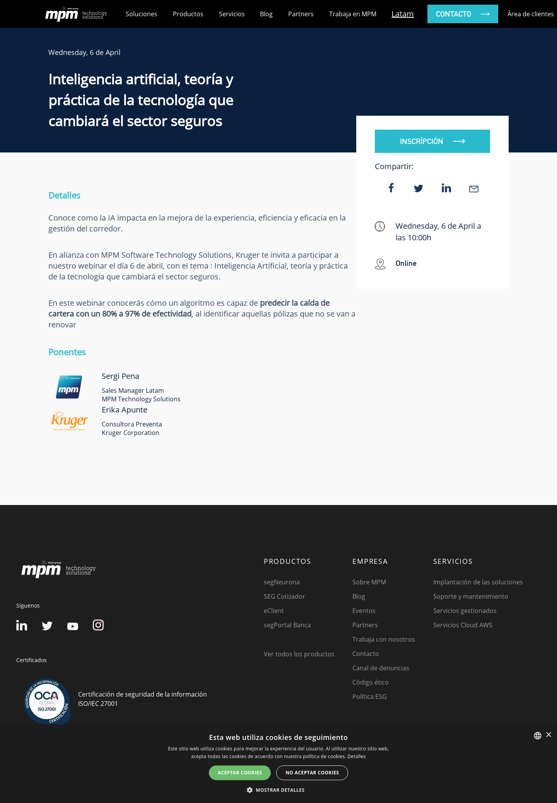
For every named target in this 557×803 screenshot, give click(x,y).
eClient (274, 610)
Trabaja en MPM (352, 14)
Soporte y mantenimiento (470, 596)
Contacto (365, 653)
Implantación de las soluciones (478, 582)
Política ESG (369, 696)
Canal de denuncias (380, 668)
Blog (266, 14)
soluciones (141, 14)
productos (188, 14)
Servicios (232, 14)
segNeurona (282, 582)
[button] (278, 790)
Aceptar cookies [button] (240, 772)
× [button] (548, 735)
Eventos (364, 610)
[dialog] (278, 764)
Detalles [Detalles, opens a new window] (356, 756)
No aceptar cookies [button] (312, 772)
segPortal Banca (287, 625)
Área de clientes (530, 14)
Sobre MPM (369, 582)
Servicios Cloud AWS (462, 625)
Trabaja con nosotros (383, 639)
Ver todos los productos (299, 654)
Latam (402, 14)
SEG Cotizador (284, 596)
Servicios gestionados (465, 610)
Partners (301, 14)
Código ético (370, 682)
